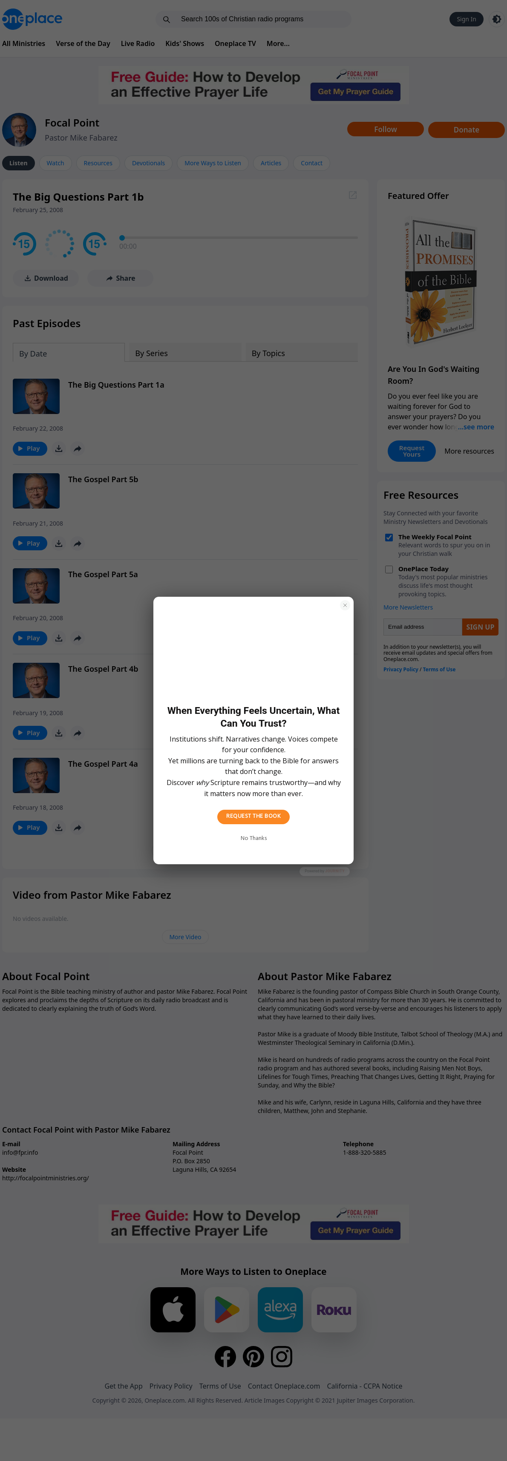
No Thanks (254, 838)
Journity (335, 871)
